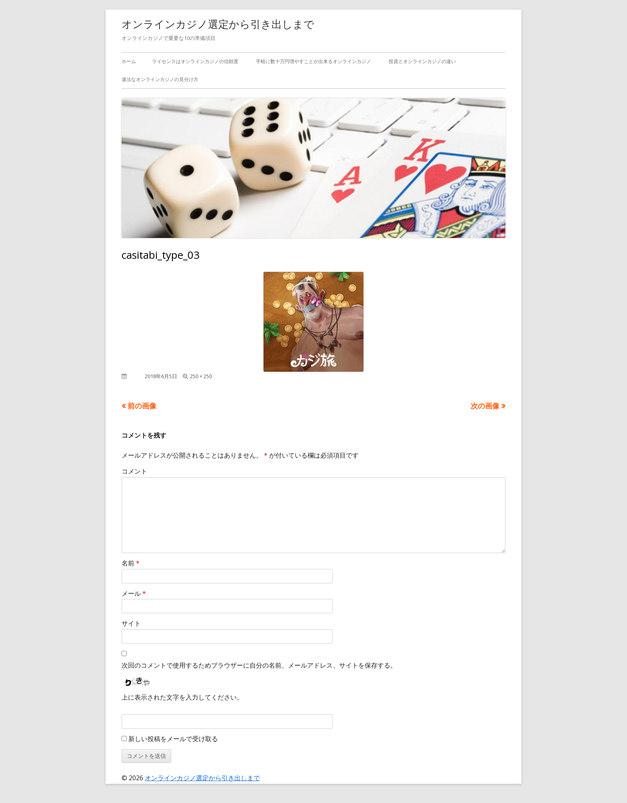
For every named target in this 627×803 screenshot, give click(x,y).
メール (134, 593)
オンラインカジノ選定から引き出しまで (218, 24)
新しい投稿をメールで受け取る (173, 738)
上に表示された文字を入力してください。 (182, 697)
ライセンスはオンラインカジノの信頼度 (195, 61)
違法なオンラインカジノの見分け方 (160, 79)
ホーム (129, 61)
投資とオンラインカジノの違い (422, 61)
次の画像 (485, 405)
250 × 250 (201, 376)
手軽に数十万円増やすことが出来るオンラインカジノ (313, 61)
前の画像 (142, 405)
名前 (131, 563)
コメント (134, 471)
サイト (131, 623)
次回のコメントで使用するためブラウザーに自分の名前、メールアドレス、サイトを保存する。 (259, 665)
